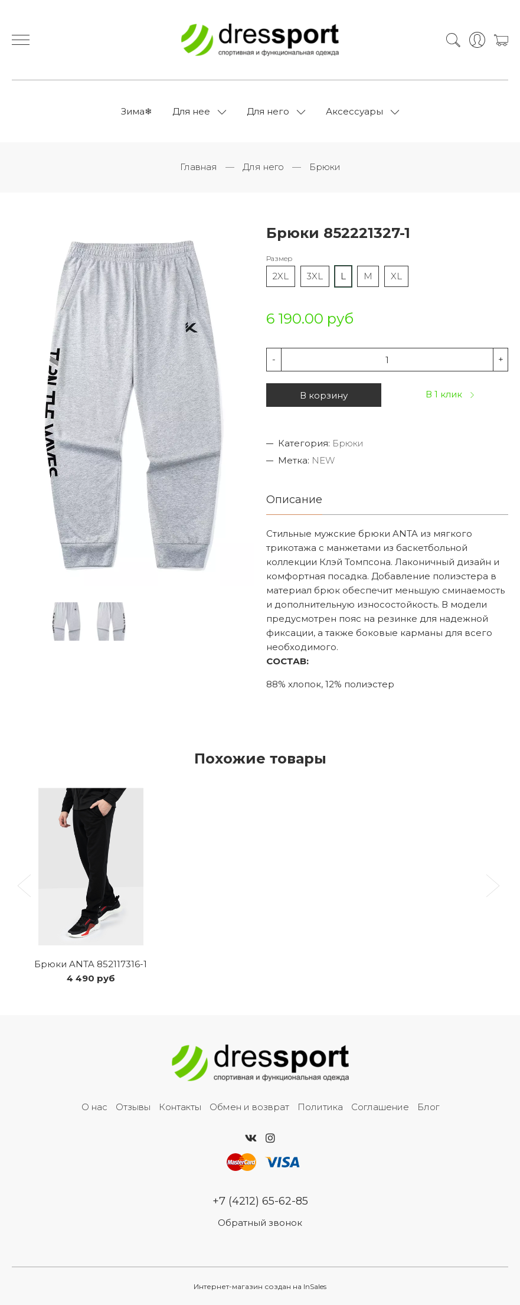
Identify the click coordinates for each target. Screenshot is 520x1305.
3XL (315, 276)
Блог (428, 1106)
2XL (281, 276)
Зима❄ (136, 111)
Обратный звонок (260, 1222)
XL (396, 276)
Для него (268, 111)
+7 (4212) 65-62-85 (260, 1201)
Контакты (180, 1106)
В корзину (324, 395)
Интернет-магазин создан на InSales (260, 1286)
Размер (279, 258)
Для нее (191, 111)
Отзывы (133, 1106)
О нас (94, 1106)
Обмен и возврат (249, 1106)
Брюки (325, 166)
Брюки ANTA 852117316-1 (90, 964)
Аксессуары (354, 111)
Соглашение (380, 1106)
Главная (198, 166)
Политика (320, 1106)
